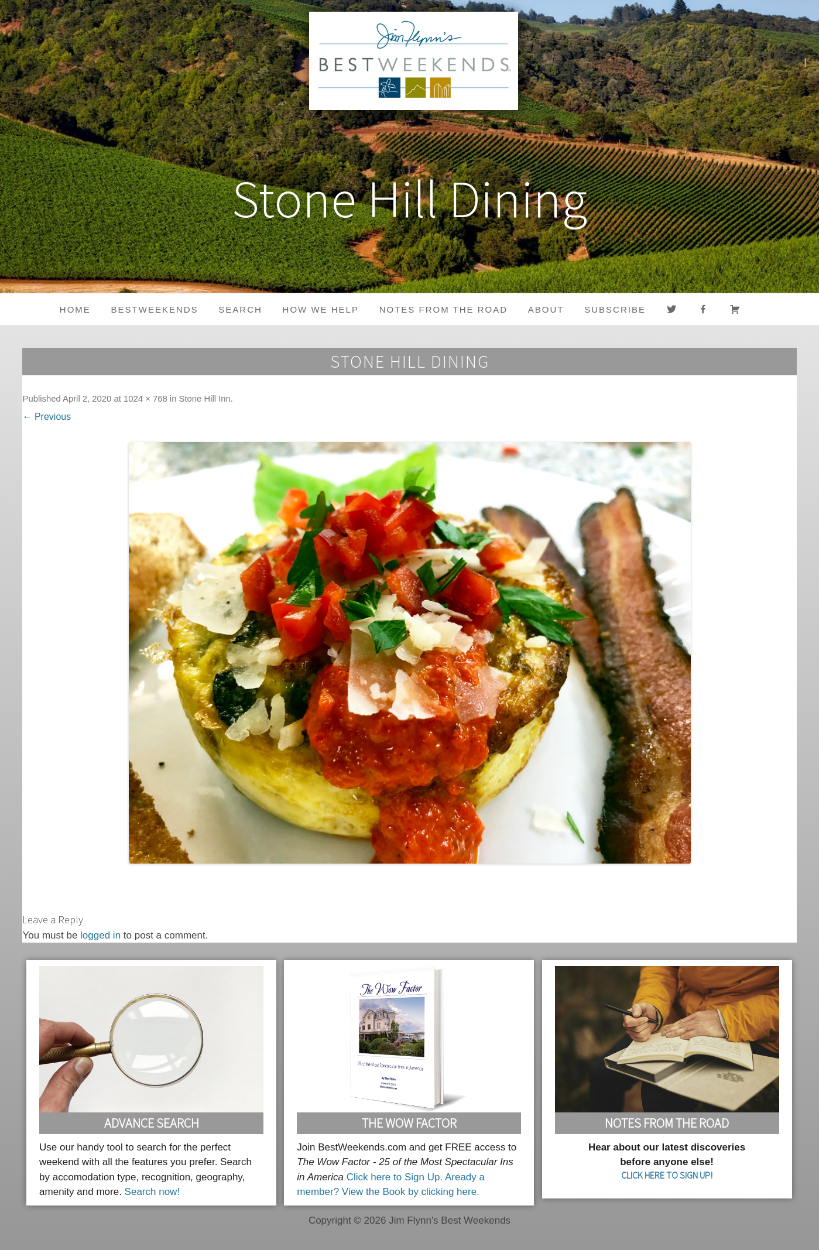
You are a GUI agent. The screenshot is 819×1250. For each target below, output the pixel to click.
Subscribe (615, 309)
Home (75, 309)
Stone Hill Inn (205, 398)
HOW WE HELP (321, 309)
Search (240, 309)
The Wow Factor (409, 1123)
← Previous (46, 417)
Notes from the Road (443, 309)
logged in (100, 935)
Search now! (152, 1191)
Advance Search (151, 1123)
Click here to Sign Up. (395, 1177)
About (546, 309)
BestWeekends (154, 309)
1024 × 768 (145, 398)
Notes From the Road (667, 1123)
